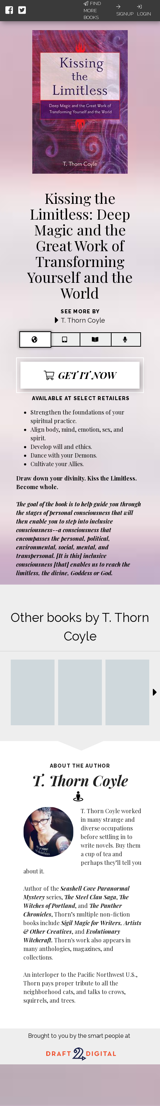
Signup (124, 10)
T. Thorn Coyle (83, 320)
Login (144, 10)
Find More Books (92, 10)
